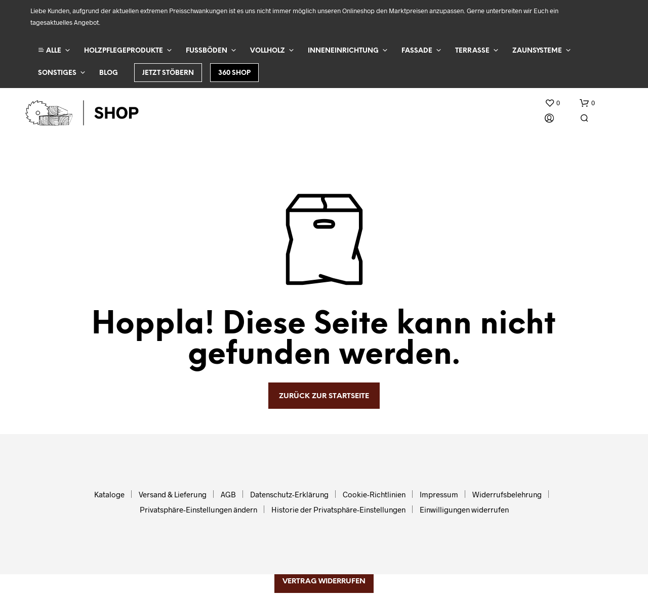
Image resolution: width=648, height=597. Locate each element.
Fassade (416, 51)
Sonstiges (57, 73)
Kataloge (109, 494)
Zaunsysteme (537, 51)
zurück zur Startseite (324, 396)
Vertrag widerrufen (324, 581)
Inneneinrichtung (343, 51)
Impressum (439, 494)
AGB (228, 494)
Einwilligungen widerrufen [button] (464, 509)
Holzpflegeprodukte (123, 51)
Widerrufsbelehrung (507, 494)
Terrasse (472, 51)
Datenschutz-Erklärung (289, 494)
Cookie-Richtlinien (374, 494)
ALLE (49, 50)
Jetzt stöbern (168, 73)
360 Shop (234, 73)
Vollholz (267, 51)
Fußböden (206, 51)
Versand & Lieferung (173, 494)
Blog (108, 73)
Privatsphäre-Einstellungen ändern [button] (198, 509)
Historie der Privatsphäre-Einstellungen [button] (338, 509)
